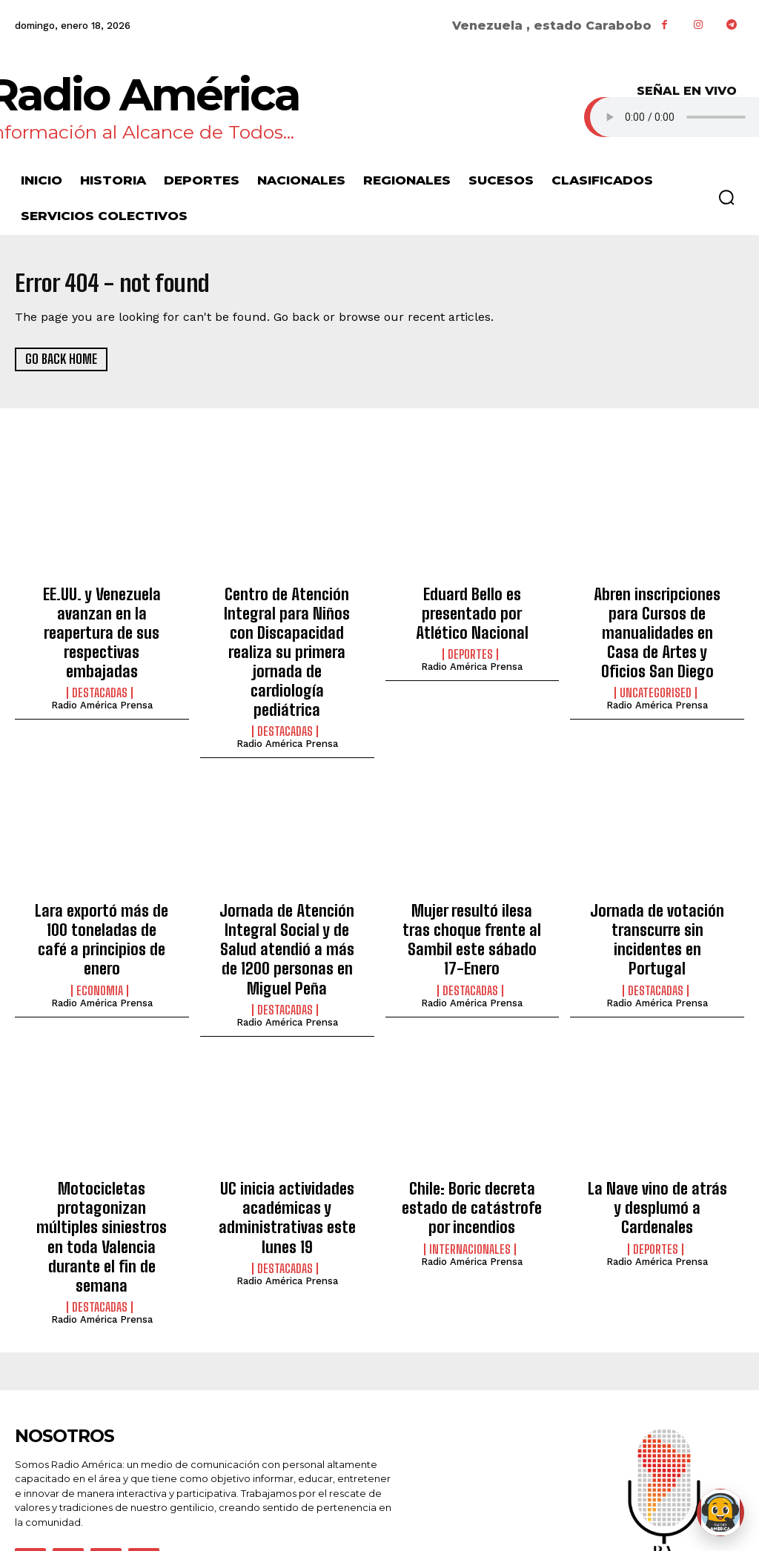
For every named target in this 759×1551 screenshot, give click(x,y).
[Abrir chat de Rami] (720, 1512)
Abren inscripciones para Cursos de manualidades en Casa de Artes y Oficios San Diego (657, 618)
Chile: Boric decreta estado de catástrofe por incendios (472, 1117)
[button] (726, 197)
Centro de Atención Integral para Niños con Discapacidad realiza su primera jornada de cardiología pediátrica (287, 626)
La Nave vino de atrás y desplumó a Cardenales (657, 1109)
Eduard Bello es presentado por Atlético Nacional (472, 610)
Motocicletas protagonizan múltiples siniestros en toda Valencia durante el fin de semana (102, 1133)
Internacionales (470, 1153)
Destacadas (99, 662)
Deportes (470, 646)
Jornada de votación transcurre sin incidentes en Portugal (657, 871)
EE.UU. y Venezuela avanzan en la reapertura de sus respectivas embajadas (101, 618)
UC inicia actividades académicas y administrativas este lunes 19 (287, 1125)
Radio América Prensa (102, 674)
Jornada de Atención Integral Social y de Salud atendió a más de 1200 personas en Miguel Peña (287, 879)
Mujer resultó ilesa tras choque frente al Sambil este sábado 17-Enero (472, 871)
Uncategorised (656, 662)
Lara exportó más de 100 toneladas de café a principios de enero (102, 871)
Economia (99, 908)
